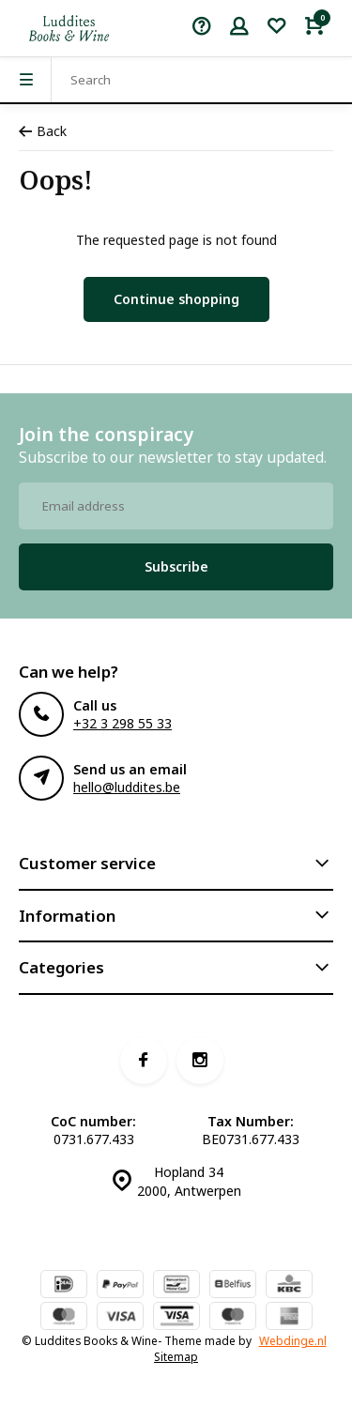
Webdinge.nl (293, 1340)
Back (43, 131)
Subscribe (176, 566)
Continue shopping (176, 299)
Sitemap (176, 1356)
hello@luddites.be (126, 787)
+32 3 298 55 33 (122, 723)
